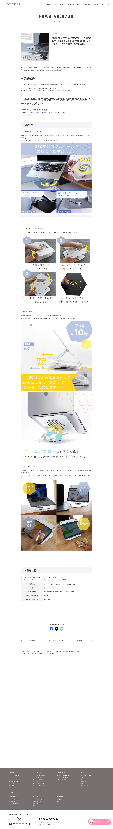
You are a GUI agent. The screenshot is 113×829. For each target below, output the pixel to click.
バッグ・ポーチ (13, 788)
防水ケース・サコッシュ (15, 781)
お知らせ (95, 4)
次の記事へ (80, 641)
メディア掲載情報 (13, 804)
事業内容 (35, 804)
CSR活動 (35, 806)
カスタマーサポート (86, 775)
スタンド (11, 784)
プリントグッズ (37, 777)
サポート (79, 4)
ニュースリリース (38, 652)
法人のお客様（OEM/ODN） (64, 775)
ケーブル (11, 779)
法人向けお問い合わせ (62, 777)
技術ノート (83, 779)
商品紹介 (48, 4)
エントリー (60, 801)
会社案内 (87, 4)
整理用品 (11, 786)
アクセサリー (12, 790)
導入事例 (35, 781)
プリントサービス (60, 4)
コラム (82, 777)
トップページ (27, 652)
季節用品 (11, 792)
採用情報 (60, 796)
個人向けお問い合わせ (86, 786)
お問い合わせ (105, 4)
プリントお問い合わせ (38, 784)
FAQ (82, 784)
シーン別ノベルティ (38, 779)
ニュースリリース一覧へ (56, 641)
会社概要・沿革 (37, 801)
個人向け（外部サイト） (39, 786)
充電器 (11, 777)
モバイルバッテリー (14, 775)
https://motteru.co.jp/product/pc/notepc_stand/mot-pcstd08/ (47, 112)
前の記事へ (32, 641)
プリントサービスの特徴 (39, 775)
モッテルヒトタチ (37, 799)
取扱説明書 (83, 781)
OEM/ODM (71, 4)
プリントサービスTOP (62, 779)
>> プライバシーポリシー (45, 823)
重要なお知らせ (13, 801)
